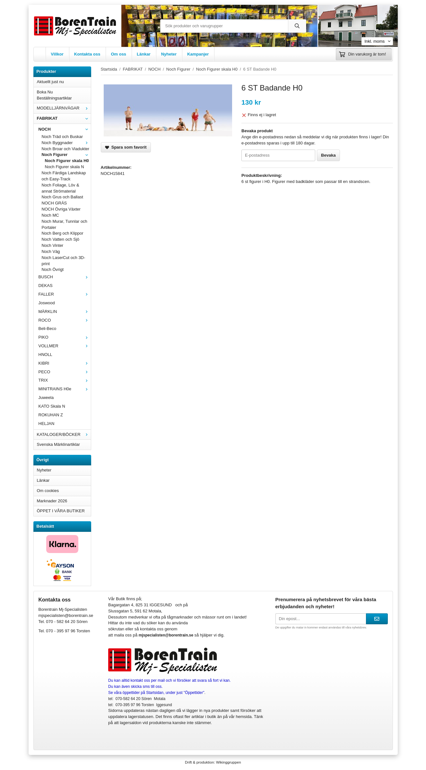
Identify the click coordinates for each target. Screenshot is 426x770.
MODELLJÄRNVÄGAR (64, 108)
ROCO (65, 320)
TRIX (65, 380)
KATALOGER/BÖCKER (64, 434)
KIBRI (65, 363)
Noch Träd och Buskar (62, 136)
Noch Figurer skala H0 (67, 160)
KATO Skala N (52, 406)
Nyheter (169, 54)
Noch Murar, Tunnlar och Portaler (64, 224)
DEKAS (46, 285)
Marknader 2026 (52, 500)
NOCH (65, 129)
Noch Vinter (53, 245)
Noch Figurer (66, 154)
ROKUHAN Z (51, 414)
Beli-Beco (48, 328)
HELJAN (47, 423)
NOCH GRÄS (54, 203)
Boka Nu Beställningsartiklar (54, 95)
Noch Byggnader (66, 142)
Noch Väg (51, 251)
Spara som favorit (126, 147)
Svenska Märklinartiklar (58, 444)
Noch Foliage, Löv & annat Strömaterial (60, 188)
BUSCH (65, 276)
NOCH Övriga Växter (61, 209)
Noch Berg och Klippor (62, 233)
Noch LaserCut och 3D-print (63, 260)
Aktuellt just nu (50, 81)
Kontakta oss (87, 54)
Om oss (118, 54)
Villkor (57, 54)
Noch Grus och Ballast (62, 197)
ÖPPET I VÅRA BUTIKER (61, 510)
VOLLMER (65, 345)
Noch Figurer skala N (64, 166)
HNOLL (45, 354)
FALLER (65, 294)
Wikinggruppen (228, 762)
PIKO (65, 337)
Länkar (144, 54)
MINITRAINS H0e (65, 388)
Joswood (47, 302)
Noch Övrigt (53, 269)
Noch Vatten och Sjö (61, 239)
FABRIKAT (64, 118)
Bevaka (328, 155)
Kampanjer (198, 54)
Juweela (46, 397)
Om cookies (48, 490)
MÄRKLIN (65, 311)
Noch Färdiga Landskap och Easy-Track (64, 175)
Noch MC (50, 215)
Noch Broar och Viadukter (66, 148)
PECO (65, 371)
